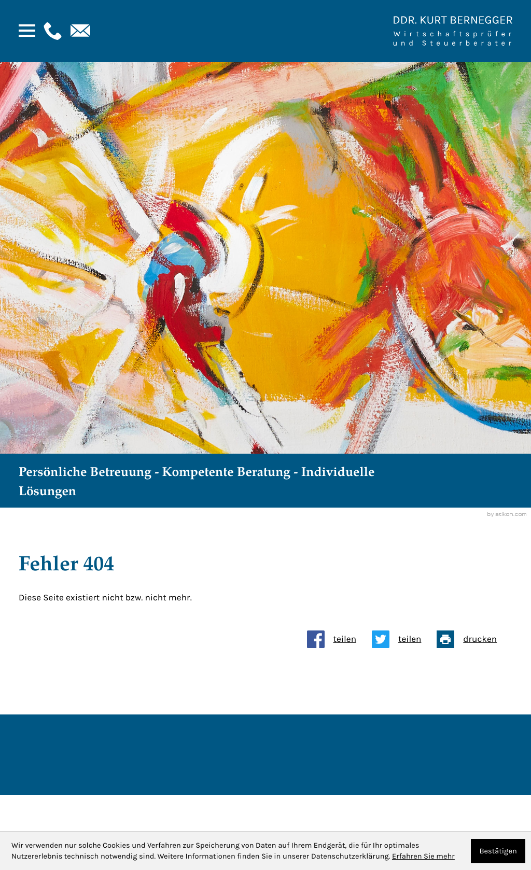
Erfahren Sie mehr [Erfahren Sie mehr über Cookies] (423, 856)
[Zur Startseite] (452, 31)
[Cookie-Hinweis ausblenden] (498, 851)
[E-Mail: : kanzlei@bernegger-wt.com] (79, 31)
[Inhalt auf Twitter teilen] (404, 639)
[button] (51, 31)
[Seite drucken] (474, 639)
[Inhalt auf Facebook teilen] (339, 639)
